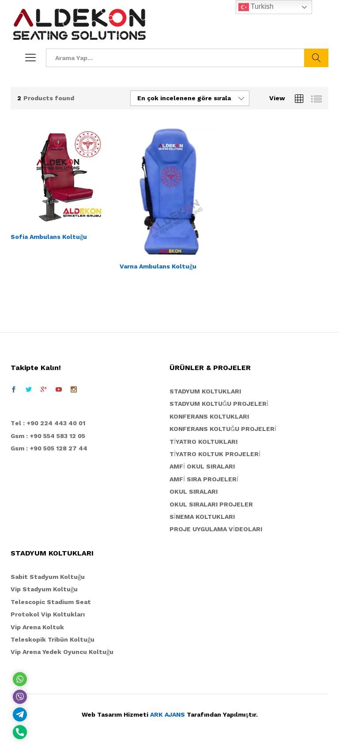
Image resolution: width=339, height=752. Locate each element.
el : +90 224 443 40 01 (50, 423)
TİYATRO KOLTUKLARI (203, 441)
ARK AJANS (167, 714)
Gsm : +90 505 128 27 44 (49, 448)
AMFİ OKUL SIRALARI (202, 466)
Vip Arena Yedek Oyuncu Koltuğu (62, 651)
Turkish (256, 7)
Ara (316, 58)
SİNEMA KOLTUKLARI (202, 516)
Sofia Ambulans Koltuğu (49, 236)
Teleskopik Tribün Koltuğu (52, 639)
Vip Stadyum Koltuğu (44, 589)
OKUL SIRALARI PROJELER (211, 504)
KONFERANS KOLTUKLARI (209, 416)
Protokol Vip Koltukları (48, 614)
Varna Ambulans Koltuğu (158, 266)
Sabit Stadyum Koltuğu (48, 576)
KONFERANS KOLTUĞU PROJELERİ (223, 428)
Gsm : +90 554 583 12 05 (48, 435)
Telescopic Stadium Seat (51, 601)
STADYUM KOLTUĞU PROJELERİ (219, 403)
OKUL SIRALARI (194, 491)
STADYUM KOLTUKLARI (205, 391)
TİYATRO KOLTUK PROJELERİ (215, 453)
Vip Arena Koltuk (37, 627)
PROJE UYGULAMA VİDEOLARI (216, 529)
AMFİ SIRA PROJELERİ (204, 479)
